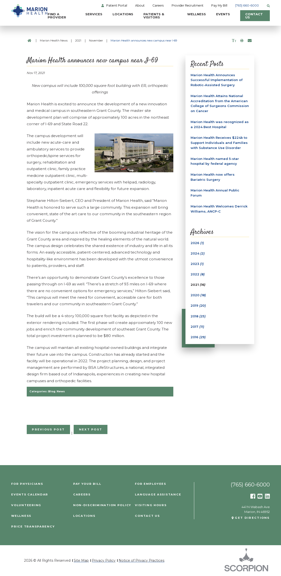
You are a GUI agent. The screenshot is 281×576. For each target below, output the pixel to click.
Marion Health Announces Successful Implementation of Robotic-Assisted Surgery (217, 80)
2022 (198, 274)
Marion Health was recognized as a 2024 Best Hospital (220, 124)
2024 (198, 253)
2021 (78, 40)
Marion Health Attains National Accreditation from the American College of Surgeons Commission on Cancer (220, 103)
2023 (197, 264)
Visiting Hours (151, 505)
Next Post (90, 429)
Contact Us (254, 15)
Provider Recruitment (187, 5)
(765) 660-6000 (247, 5)
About (140, 5)
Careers (158, 5)
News (61, 391)
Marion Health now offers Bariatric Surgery (213, 177)
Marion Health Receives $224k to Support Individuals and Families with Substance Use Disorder (219, 143)
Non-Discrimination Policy (102, 505)
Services (93, 14)
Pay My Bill (219, 5)
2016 (198, 337)
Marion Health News (54, 40)
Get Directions (252, 518)
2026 (197, 243)
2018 (198, 316)
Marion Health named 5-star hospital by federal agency (215, 161)
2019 (198, 305)
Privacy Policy (103, 560)
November (96, 40)
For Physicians (27, 484)
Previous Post (48, 429)
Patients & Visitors (153, 15)
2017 (197, 327)
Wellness (196, 14)
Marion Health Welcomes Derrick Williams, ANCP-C (219, 208)
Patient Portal (116, 5)
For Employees (150, 484)
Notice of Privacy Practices (141, 560)
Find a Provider (57, 15)
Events (223, 14)
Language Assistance (158, 494)
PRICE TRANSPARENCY (33, 526)
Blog (51, 391)
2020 (198, 295)
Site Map (81, 560)
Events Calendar (29, 494)
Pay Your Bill (87, 484)
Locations (123, 14)
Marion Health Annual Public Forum (215, 192)
